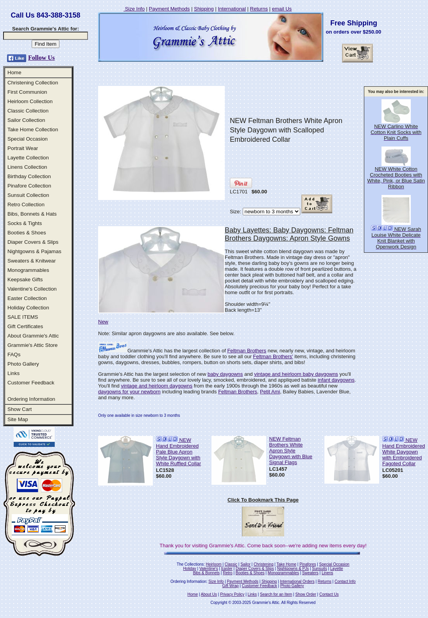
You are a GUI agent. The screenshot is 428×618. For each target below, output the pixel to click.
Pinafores (307, 564)
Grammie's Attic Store (32, 345)
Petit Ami (270, 392)
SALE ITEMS (22, 317)
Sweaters (310, 573)
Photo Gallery (23, 364)
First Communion (27, 92)
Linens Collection (27, 167)
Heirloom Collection (30, 101)
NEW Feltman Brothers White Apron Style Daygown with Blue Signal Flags (291, 450)
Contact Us (328, 594)
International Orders (297, 581)
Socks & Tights (24, 223)
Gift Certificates (25, 326)
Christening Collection (32, 83)
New (103, 322)
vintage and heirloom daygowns (156, 386)
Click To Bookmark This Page (263, 500)
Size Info (134, 9)
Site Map (17, 419)
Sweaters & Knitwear (31, 261)
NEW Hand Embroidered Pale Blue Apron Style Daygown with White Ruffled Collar (178, 451)
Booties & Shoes (26, 233)
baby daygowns (225, 374)
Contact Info (345, 581)
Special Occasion (27, 139)
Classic (231, 564)
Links (13, 373)
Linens (327, 573)
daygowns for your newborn (129, 392)
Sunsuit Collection (28, 195)
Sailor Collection (26, 120)
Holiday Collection (28, 308)
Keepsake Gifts (25, 279)
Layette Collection (28, 158)
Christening (264, 564)
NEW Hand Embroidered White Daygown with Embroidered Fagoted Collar (403, 451)
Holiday (189, 568)
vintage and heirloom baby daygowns (296, 374)
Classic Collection (27, 111)
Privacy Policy (232, 594)
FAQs (13, 354)
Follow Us (41, 57)
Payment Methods (169, 9)
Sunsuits (319, 568)
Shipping (204, 9)
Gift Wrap (230, 586)
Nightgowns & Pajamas (34, 251)
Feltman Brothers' (273, 356)
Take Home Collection (32, 129)
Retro (227, 573)
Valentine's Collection (32, 289)
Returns (259, 9)
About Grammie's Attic (33, 336)
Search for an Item (276, 594)
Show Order (305, 594)
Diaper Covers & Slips (32, 242)
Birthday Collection (29, 176)
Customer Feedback (30, 383)
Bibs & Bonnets (206, 573)
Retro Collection (26, 204)
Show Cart (19, 409)
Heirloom (214, 564)
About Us (209, 594)
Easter (227, 568)
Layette (336, 568)
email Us (282, 9)
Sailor (245, 564)
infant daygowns (336, 380)
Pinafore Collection (29, 186)
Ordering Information (31, 399)
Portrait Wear (22, 148)
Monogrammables (28, 270)
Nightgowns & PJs (293, 568)
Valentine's (208, 568)
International (232, 9)
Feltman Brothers (246, 351)
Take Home (286, 564)
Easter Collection (27, 298)
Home (14, 72)
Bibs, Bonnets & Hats (32, 214)
